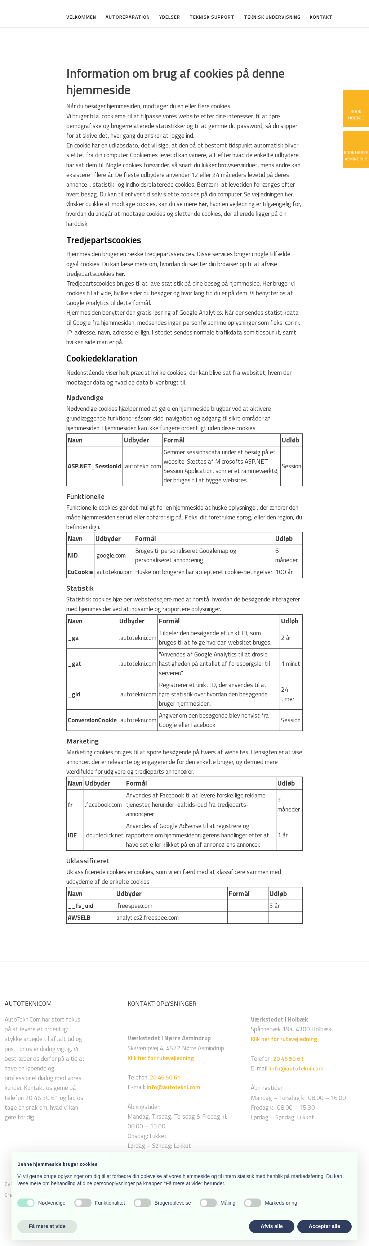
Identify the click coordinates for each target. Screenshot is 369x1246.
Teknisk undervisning (272, 18)
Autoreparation (128, 18)
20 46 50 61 (165, 1077)
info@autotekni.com (173, 1087)
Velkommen (81, 18)
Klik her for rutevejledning (161, 1058)
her (289, 194)
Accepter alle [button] (324, 1226)
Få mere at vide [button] (47, 1226)
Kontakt (321, 18)
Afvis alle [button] (272, 1226)
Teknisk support (212, 18)
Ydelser (169, 18)
